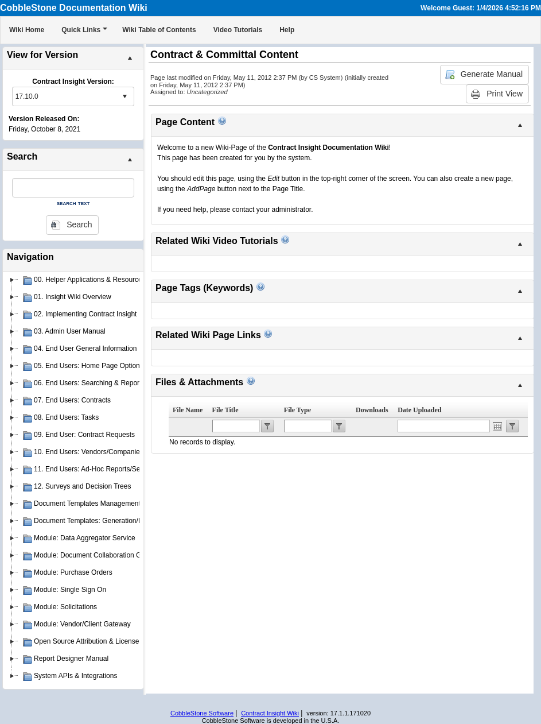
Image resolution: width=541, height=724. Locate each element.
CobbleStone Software (201, 713)
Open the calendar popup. (497, 426)
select (124, 96)
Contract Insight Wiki (270, 713)
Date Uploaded (419, 410)
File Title (225, 410)
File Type (297, 410)
